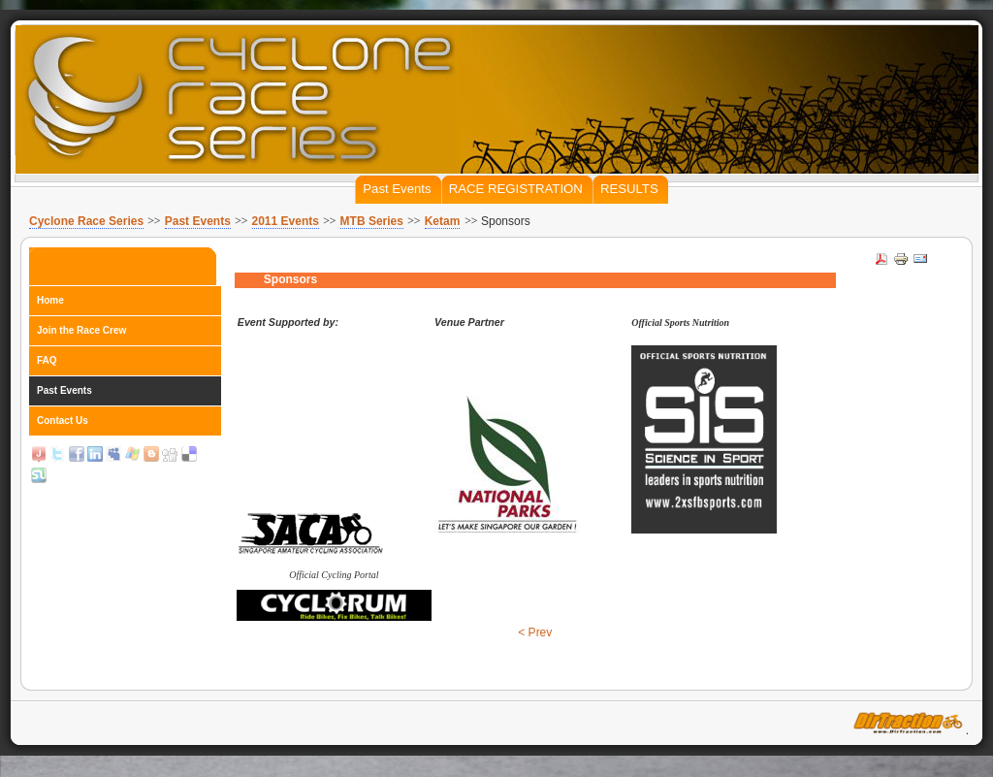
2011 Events (285, 221)
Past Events (198, 221)
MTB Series (371, 221)
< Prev (535, 632)
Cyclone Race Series (86, 221)
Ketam (443, 221)
